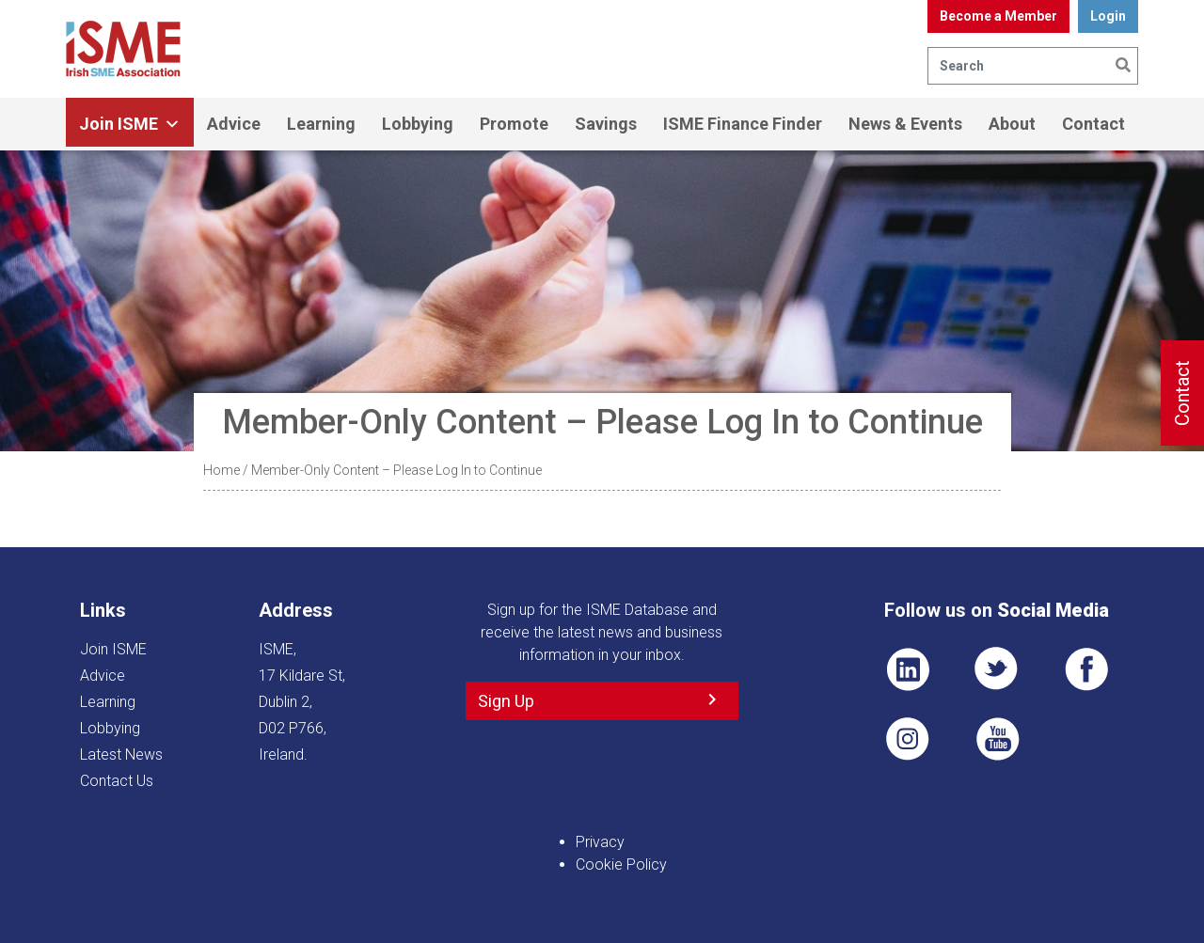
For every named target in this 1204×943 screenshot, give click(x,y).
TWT (997, 669)
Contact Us (116, 781)
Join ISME (130, 124)
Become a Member (998, 16)
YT (997, 738)
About (1012, 124)
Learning (321, 124)
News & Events (905, 124)
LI (907, 669)
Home (221, 470)
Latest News (121, 754)
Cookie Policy (621, 864)
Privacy (600, 842)
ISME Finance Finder (742, 124)
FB (1086, 669)
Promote (514, 124)
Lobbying (417, 124)
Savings (606, 124)
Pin (907, 738)
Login (1108, 16)
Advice (234, 124)
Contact (1093, 124)
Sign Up (506, 701)
